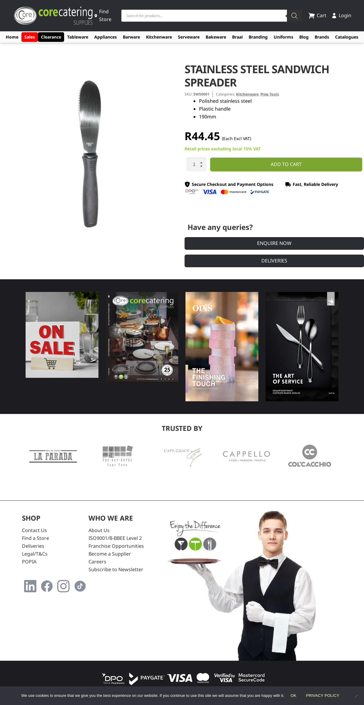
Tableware (77, 37)
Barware (131, 37)
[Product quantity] (196, 164)
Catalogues (346, 37)
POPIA (29, 561)
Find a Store (35, 538)
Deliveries (274, 260)
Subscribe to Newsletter (116, 569)
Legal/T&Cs (35, 553)
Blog (304, 37)
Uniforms (283, 37)
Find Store (103, 15)
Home (12, 37)
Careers (97, 561)
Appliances (105, 37)
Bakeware (216, 37)
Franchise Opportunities (116, 546)
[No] (356, 696)
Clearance (51, 37)
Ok (293, 695)
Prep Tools (269, 94)
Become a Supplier (110, 553)
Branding (258, 37)
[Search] (294, 16)
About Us (99, 530)
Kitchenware (159, 37)
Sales (29, 37)
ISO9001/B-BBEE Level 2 (115, 538)
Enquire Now (274, 243)
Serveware (189, 37)
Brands (322, 37)
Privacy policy (323, 695)
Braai (237, 37)
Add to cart (286, 164)
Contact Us (34, 530)
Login (341, 15)
